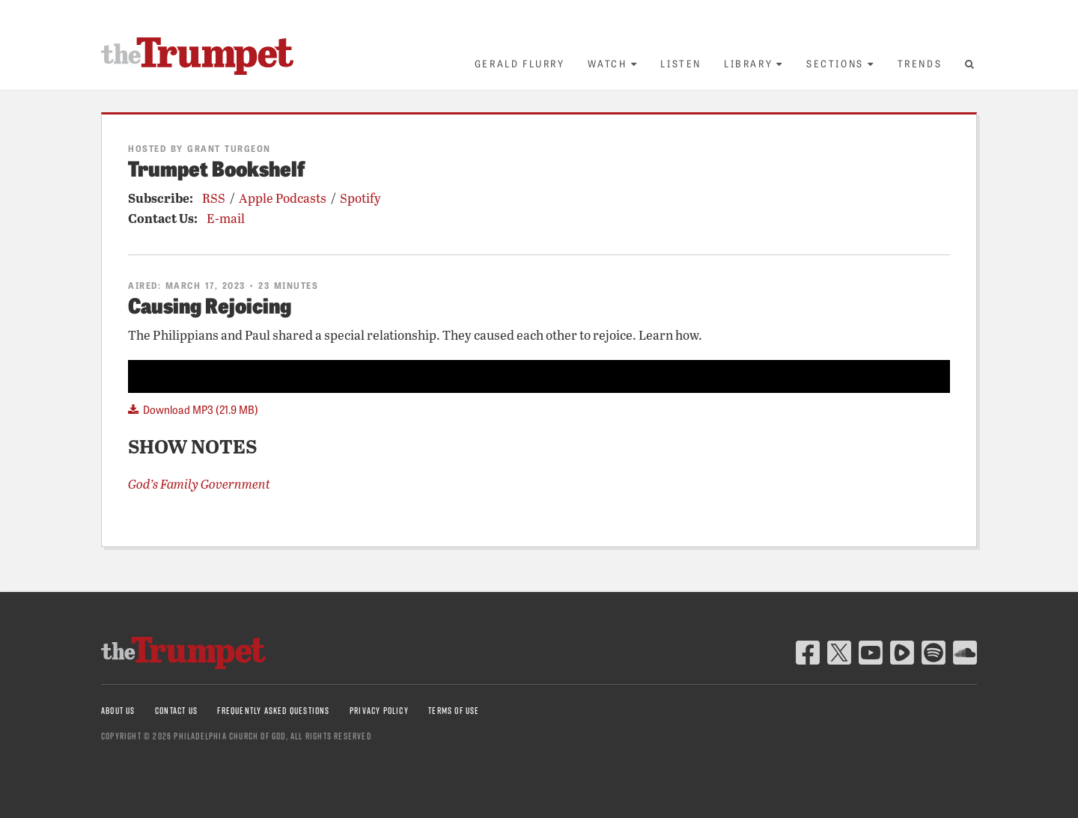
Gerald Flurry (520, 63)
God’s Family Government (199, 483)
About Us (118, 710)
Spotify (360, 198)
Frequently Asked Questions (273, 710)
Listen (680, 63)
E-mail (226, 218)
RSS (213, 198)
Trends (920, 63)
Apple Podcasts (282, 198)
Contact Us (176, 710)
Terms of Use (453, 710)
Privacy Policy (379, 710)
